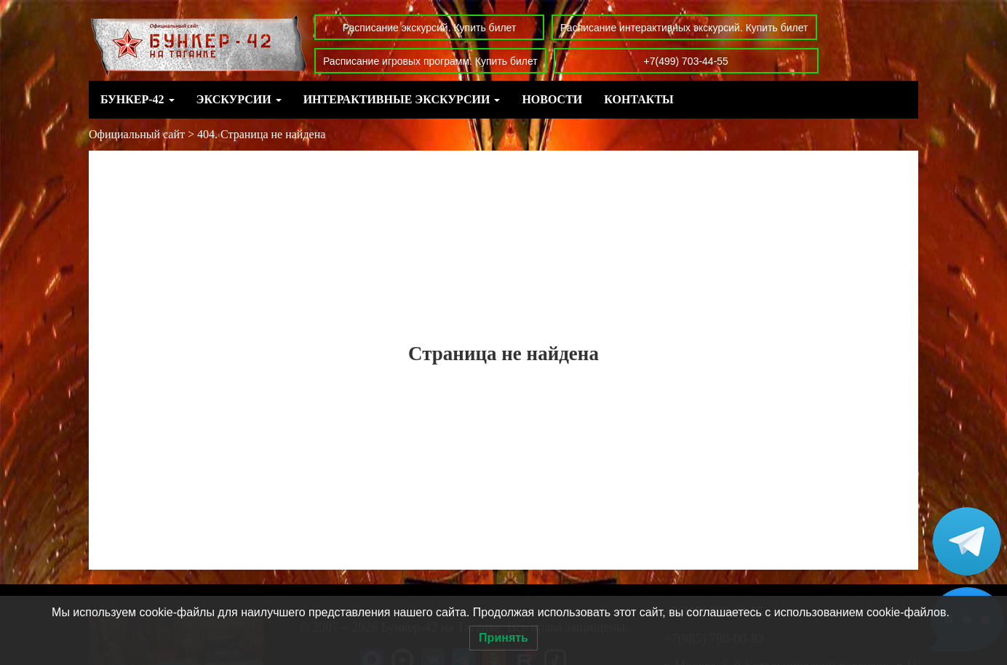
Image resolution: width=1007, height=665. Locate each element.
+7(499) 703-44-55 (686, 61)
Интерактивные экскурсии (402, 99)
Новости (552, 99)
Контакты (639, 99)
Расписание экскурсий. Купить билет (430, 27)
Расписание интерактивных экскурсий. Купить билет (684, 27)
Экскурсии (239, 99)
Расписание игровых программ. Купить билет (430, 61)
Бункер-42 (137, 99)
